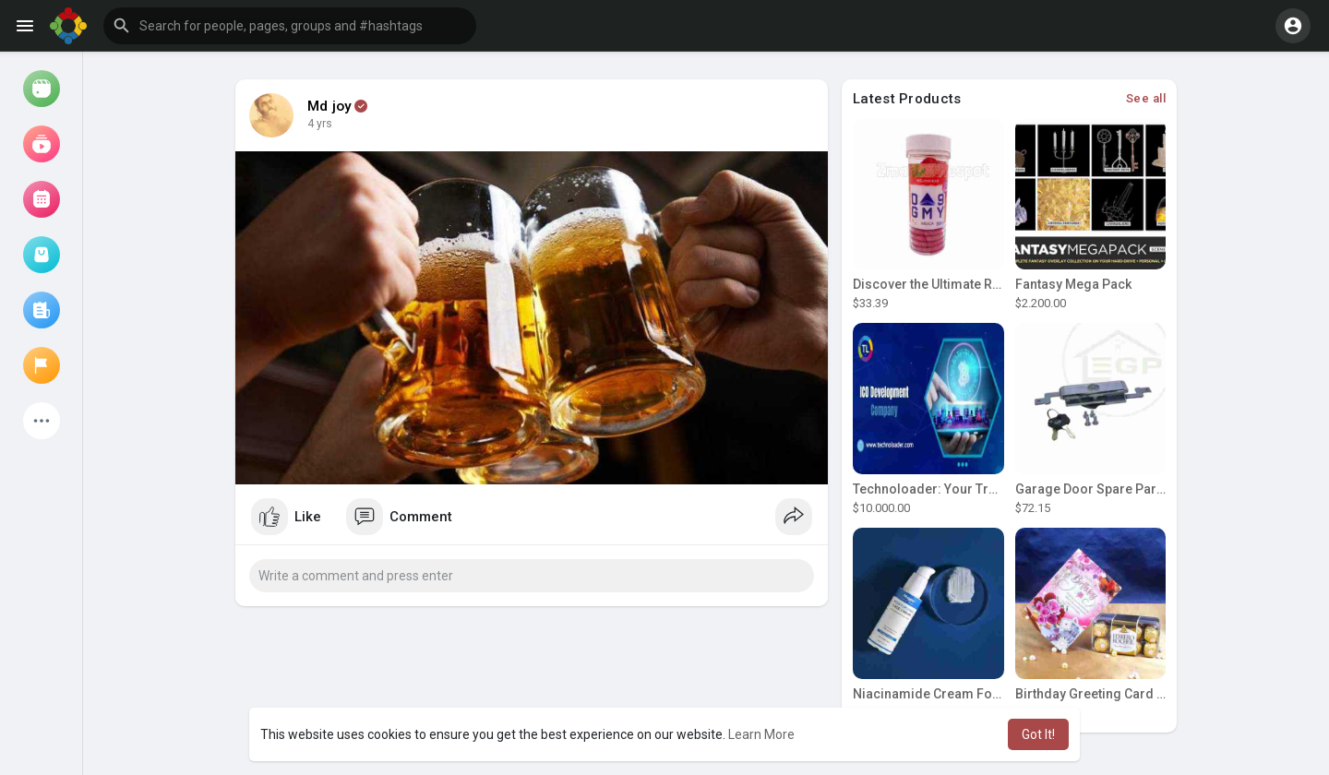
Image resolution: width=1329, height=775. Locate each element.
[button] (289, 25)
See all (1146, 98)
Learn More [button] (761, 734)
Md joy (329, 106)
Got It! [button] (1038, 734)
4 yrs (319, 123)
